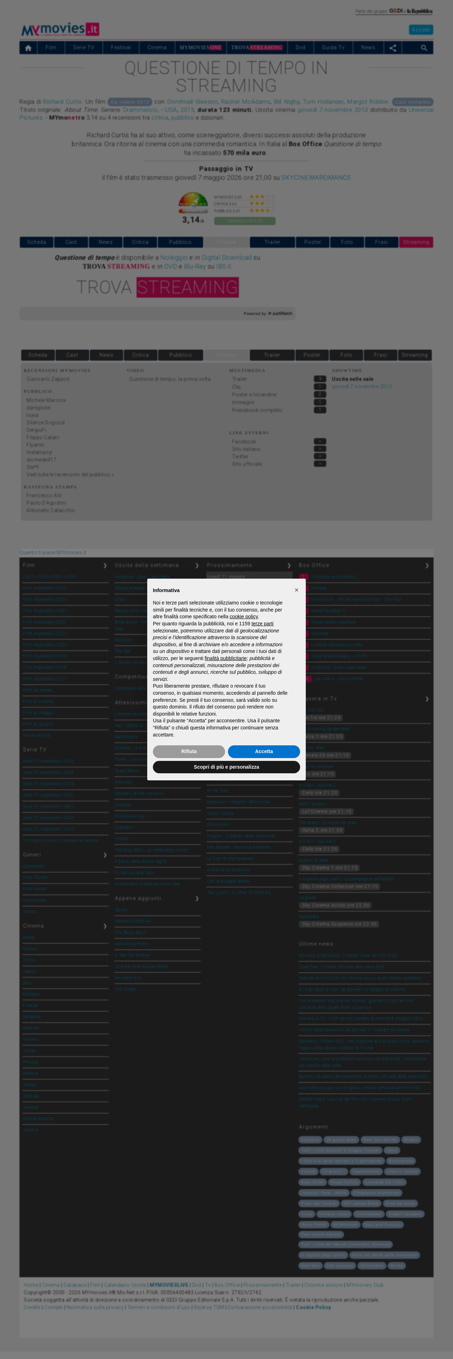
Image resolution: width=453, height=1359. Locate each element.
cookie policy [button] (244, 616)
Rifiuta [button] (189, 751)
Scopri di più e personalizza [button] (226, 767)
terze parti (263, 623)
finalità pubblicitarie (226, 658)
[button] (296, 590)
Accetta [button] (264, 751)
